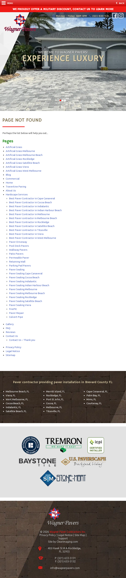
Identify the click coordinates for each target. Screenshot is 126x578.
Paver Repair (16, 313)
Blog (8, 174)
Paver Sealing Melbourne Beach (27, 293)
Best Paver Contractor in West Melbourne (32, 237)
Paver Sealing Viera (20, 305)
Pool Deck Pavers (19, 245)
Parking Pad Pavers (20, 265)
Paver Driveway (18, 241)
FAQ (8, 328)
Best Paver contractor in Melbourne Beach (33, 218)
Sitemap (10, 355)
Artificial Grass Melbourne (20, 151)
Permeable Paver (19, 257)
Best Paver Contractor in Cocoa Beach (30, 202)
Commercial (13, 178)
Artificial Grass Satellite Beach (23, 162)
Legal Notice (13, 351)
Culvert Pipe (16, 316)
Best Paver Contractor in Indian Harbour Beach (35, 210)
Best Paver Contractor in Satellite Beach (31, 226)
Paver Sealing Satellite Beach (25, 301)
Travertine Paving (16, 186)
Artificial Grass (14, 147)
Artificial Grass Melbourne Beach (24, 155)
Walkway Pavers (18, 249)
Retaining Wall (17, 261)
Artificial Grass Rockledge (20, 159)
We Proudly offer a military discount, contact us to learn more (63, 9)
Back (120, 3)
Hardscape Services (17, 194)
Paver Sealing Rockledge (23, 297)
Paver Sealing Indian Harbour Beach (29, 285)
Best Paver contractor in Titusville (28, 230)
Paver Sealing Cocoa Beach (24, 277)
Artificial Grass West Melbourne (23, 170)
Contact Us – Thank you (22, 340)
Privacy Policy (13, 347)
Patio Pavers (16, 253)
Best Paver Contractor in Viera (26, 234)
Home (9, 182)
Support (63, 538)
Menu (7, 3)
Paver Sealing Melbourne (23, 289)
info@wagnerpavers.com (65, 567)
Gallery (10, 324)
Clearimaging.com (67, 541)
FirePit (13, 309)
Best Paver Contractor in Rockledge (29, 222)
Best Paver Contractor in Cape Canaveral (32, 198)
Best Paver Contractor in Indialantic (29, 206)
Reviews (10, 332)
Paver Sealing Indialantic (23, 281)
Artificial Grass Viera (17, 166)
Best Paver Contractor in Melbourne (29, 214)
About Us (11, 190)
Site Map (80, 535)
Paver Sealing (16, 269)
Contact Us (12, 336)
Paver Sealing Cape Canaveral (25, 273)
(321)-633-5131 (100, 16)
